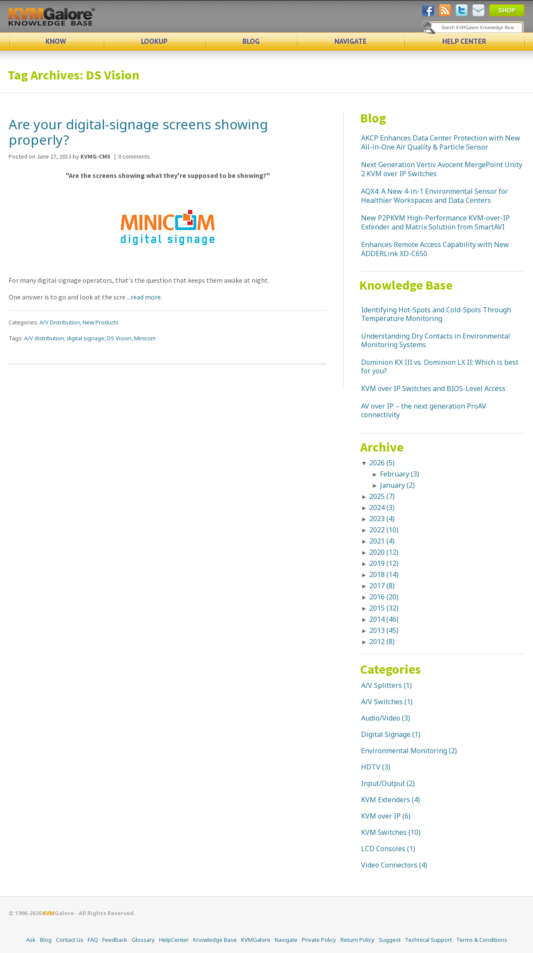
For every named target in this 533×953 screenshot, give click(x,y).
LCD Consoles (383, 848)
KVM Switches (384, 832)
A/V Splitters (381, 685)
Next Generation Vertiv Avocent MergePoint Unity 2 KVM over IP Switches (441, 169)
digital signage (85, 338)
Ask (31, 940)
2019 (383, 563)
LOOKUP (154, 41)
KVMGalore (255, 940)
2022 (383, 530)
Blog (373, 118)
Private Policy (319, 940)
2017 (382, 585)
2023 (382, 518)
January (397, 485)
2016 (383, 597)
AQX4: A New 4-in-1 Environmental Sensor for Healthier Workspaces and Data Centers (434, 195)
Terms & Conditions (481, 940)
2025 (382, 496)
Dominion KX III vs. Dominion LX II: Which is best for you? (439, 366)
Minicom (145, 338)
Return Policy (357, 940)
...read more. (144, 297)
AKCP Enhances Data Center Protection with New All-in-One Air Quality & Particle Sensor (440, 142)
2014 (383, 619)
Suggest (390, 940)
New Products (101, 322)
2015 (383, 608)
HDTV (370, 767)
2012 (382, 641)
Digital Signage (385, 734)
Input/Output (383, 783)
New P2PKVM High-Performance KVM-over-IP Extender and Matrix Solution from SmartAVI (435, 222)
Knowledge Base (406, 285)
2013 (383, 630)
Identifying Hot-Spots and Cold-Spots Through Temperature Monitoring (436, 314)
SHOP (506, 10)
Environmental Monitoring (404, 750)
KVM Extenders (385, 799)
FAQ (93, 940)
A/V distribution (44, 338)
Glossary (143, 940)
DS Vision (119, 338)
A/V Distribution (60, 322)
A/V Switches (382, 701)
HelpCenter (174, 940)
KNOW (56, 41)
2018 (383, 574)
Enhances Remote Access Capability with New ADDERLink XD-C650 (435, 249)
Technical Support (428, 940)
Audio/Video (380, 718)
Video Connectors (389, 865)
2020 (383, 552)
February (399, 474)
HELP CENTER (464, 41)
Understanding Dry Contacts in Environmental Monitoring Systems (435, 340)
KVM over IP (381, 816)
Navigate (286, 940)
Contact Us (69, 940)
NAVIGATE (350, 41)
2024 (382, 507)
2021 (382, 541)
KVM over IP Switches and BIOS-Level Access (433, 388)
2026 (382, 462)
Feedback (114, 940)
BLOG (251, 41)
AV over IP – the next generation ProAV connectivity (423, 410)
